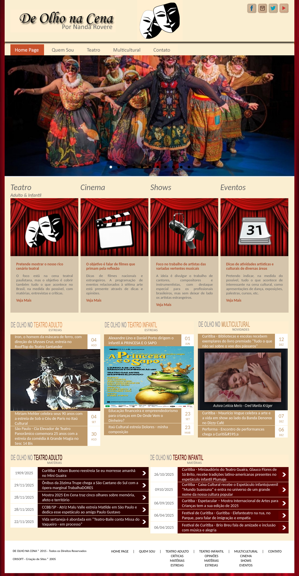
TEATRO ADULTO (177, 551)
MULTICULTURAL (246, 551)
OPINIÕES (211, 556)
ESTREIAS (177, 565)
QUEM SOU (147, 551)
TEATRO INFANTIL (211, 551)
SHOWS (245, 561)
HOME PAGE (120, 551)
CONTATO (275, 551)
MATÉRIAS (177, 561)
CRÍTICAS (177, 556)
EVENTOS (245, 565)
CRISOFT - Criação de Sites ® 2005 (34, 559)
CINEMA (246, 556)
